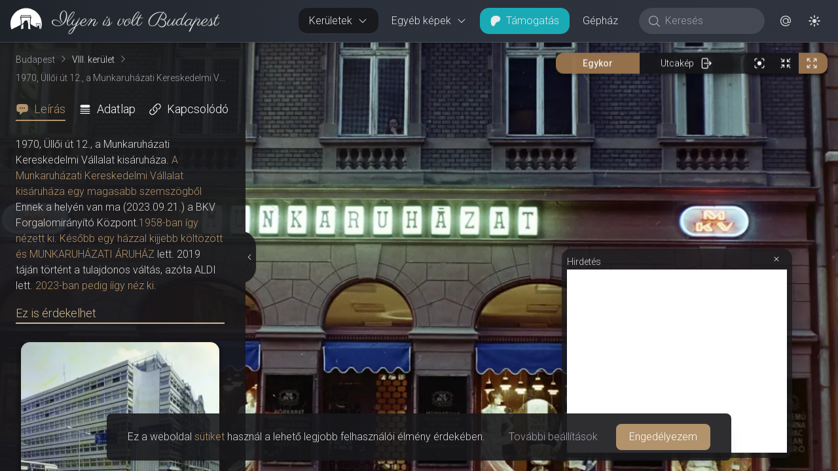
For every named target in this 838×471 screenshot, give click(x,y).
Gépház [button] (600, 20)
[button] (786, 21)
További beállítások (553, 436)
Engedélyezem (663, 436)
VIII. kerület (93, 59)
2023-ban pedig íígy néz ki (94, 285)
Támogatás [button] (524, 20)
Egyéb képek (429, 20)
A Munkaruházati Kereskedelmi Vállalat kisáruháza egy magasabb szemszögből (109, 176)
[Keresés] (708, 21)
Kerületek (338, 20)
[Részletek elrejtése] (251, 257)
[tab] (44, 109)
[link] (109, 21)
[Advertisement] (677, 361)
